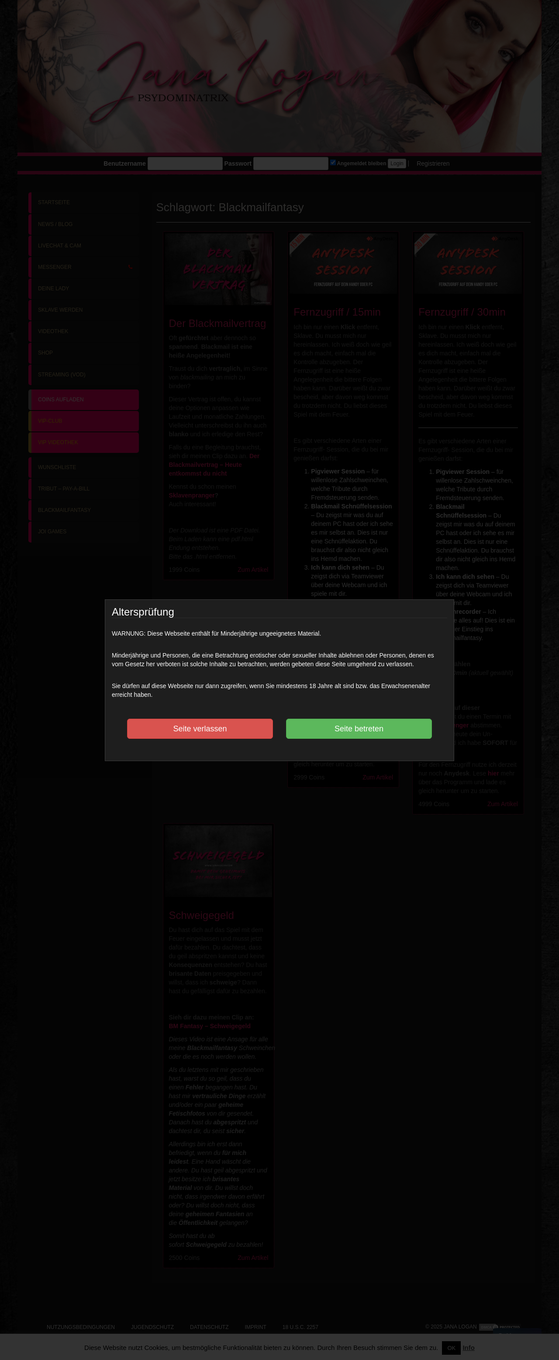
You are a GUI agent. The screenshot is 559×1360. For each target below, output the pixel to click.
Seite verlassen (200, 728)
